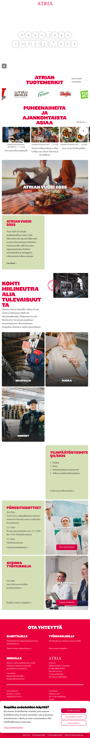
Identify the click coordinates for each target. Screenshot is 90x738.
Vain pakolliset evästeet (73, 716)
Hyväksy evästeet (73, 710)
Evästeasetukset (74, 723)
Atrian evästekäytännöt (13, 727)
